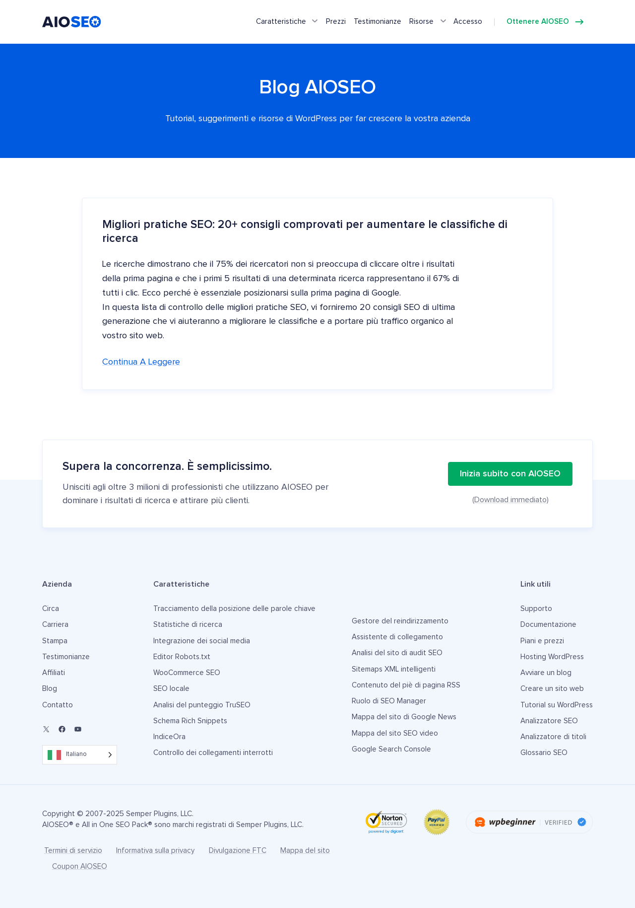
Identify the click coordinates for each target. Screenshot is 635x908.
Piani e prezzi (542, 641)
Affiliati (53, 673)
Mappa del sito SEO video (395, 733)
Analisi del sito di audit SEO (397, 653)
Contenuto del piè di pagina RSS (406, 685)
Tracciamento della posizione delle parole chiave (234, 608)
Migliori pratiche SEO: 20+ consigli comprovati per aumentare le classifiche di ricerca (305, 231)
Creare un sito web (552, 688)
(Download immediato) (510, 500)
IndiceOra (169, 737)
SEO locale (171, 688)
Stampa (54, 641)
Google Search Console (391, 749)
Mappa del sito (305, 850)
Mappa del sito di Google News (404, 717)
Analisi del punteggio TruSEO (202, 705)
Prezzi (336, 21)
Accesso (467, 21)
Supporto (536, 608)
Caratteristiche (281, 21)
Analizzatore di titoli (553, 737)
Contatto (57, 705)
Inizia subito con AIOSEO (510, 473)
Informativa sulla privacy (155, 850)
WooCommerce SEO (186, 673)
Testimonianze (377, 21)
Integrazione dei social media (201, 641)
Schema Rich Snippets (190, 721)
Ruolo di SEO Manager (389, 701)
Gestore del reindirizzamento (400, 621)
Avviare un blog (546, 673)
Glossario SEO (544, 753)
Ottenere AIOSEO (538, 21)
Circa (50, 608)
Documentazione (548, 624)
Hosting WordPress (552, 657)
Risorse (421, 21)
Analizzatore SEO (549, 721)
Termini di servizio (73, 850)
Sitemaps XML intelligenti (394, 669)
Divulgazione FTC (237, 850)
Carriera (55, 624)
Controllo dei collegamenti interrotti (213, 753)
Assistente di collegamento (397, 637)
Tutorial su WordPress (556, 705)
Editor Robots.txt (181, 657)
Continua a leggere (141, 362)
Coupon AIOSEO (79, 866)
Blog (49, 688)
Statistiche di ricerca (187, 624)
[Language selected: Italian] (79, 754)
